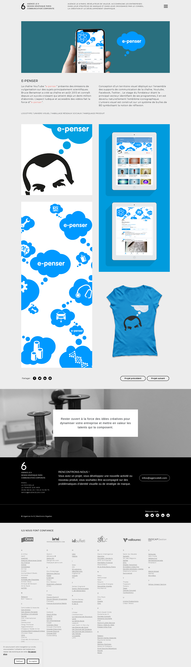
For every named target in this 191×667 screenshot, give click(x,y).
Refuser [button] (19, 661)
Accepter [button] (33, 661)
